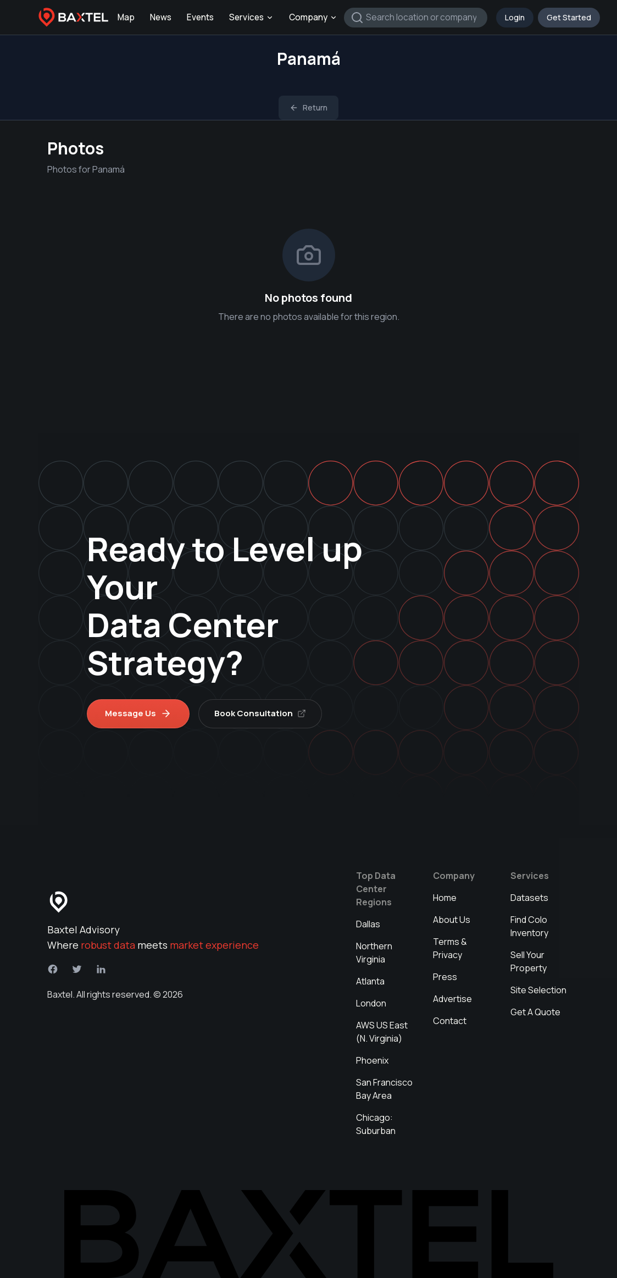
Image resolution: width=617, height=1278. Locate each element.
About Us (451, 920)
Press (445, 977)
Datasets (529, 898)
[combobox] (415, 17)
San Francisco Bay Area (384, 1089)
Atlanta (370, 981)
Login (515, 17)
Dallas (368, 924)
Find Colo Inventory (529, 926)
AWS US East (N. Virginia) (382, 1031)
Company (313, 17)
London (371, 1003)
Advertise (452, 999)
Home (445, 898)
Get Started (569, 17)
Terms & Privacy (450, 948)
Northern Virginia (374, 952)
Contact (449, 1021)
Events (200, 17)
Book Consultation (260, 713)
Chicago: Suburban (376, 1124)
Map (126, 17)
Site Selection (538, 990)
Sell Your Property (528, 961)
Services (251, 17)
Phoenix (372, 1060)
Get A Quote (535, 1012)
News (160, 17)
